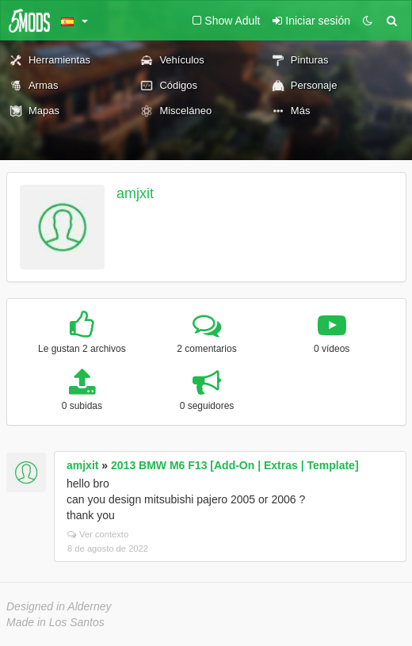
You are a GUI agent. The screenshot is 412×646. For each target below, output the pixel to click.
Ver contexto (97, 534)
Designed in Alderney (59, 606)
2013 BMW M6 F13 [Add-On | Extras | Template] (235, 465)
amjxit (135, 193)
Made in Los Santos (55, 622)
